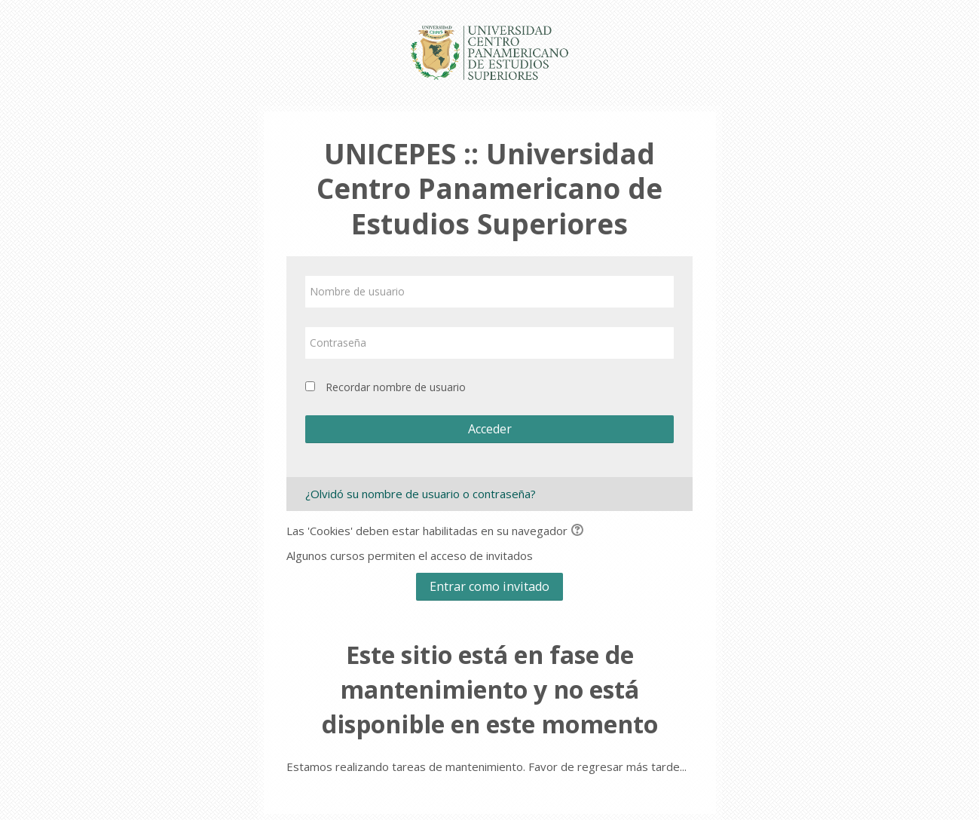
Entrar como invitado (489, 586)
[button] (580, 531)
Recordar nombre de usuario (396, 387)
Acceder (490, 429)
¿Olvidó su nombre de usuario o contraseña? (420, 493)
